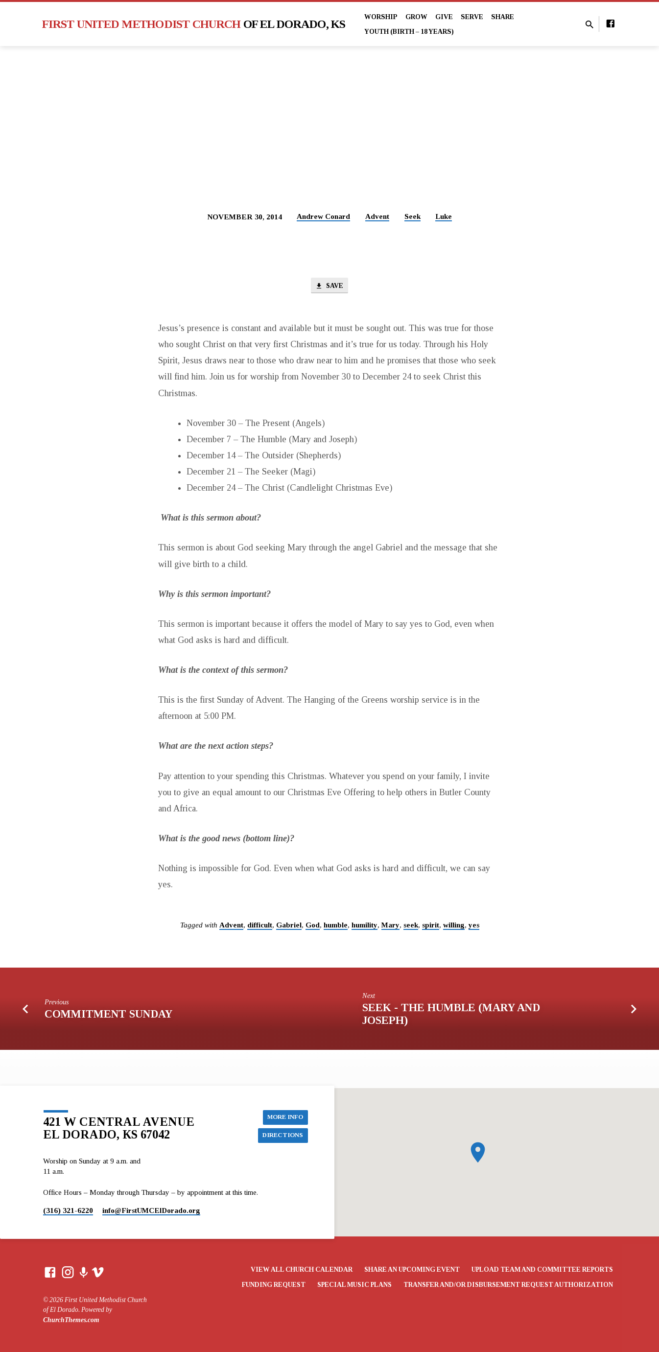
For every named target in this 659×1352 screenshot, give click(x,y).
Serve (472, 17)
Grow (416, 17)
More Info (283, 1116)
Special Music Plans (354, 1284)
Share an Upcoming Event (412, 1269)
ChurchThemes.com (71, 1320)
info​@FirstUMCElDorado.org (151, 1210)
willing (454, 926)
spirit (430, 926)
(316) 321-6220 (68, 1210)
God (313, 926)
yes (474, 926)
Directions (281, 1135)
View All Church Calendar (302, 1269)
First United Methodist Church (194, 24)
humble (336, 926)
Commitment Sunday (108, 1015)
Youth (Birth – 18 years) (409, 31)
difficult (259, 926)
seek (410, 926)
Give (444, 17)
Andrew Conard (323, 216)
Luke (443, 216)
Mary (390, 926)
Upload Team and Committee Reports (542, 1269)
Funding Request (274, 1284)
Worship (381, 17)
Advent (377, 216)
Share (502, 17)
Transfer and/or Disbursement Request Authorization (508, 1284)
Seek (412, 216)
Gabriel (289, 926)
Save (329, 286)
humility (364, 926)
